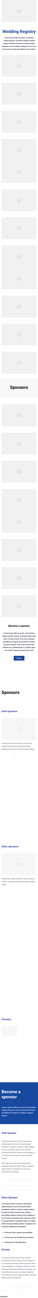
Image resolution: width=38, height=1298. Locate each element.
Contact (19, 658)
